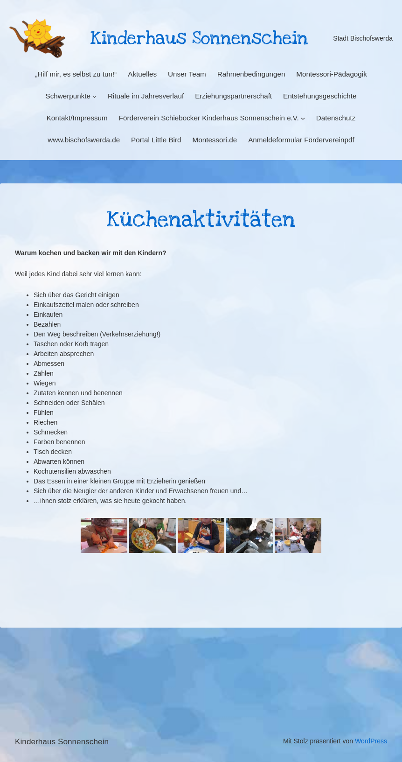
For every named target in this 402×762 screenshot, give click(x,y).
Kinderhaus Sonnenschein (62, 741)
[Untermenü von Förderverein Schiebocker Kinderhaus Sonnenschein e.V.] (303, 118)
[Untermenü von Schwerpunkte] (94, 96)
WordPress (371, 741)
